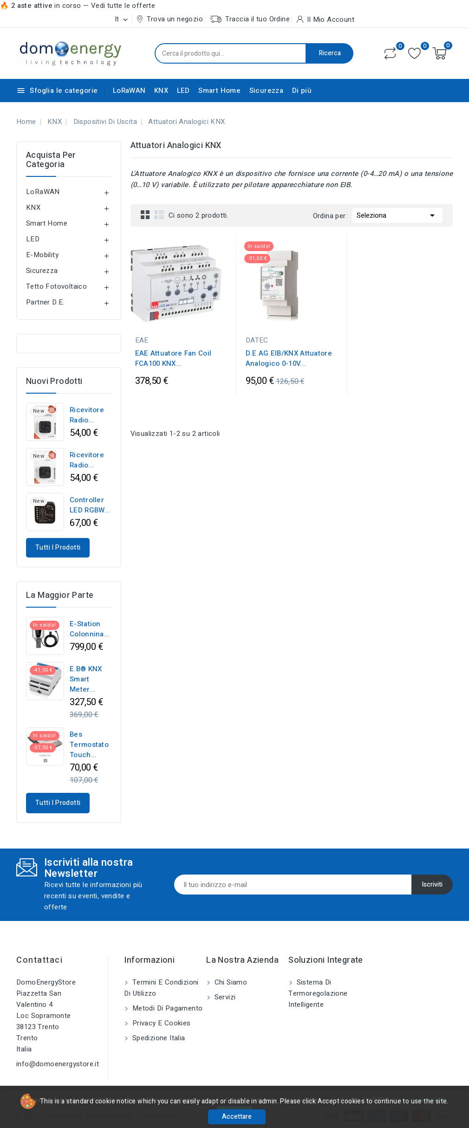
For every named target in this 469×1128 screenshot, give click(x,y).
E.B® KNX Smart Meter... (86, 679)
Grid (145, 214)
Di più (302, 90)
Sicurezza (266, 90)
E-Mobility (42, 255)
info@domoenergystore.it (57, 1064)
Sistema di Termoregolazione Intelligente (317, 993)
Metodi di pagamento (166, 1008)
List (159, 214)
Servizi (223, 997)
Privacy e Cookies (160, 1023)
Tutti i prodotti (57, 547)
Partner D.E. (45, 302)
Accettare (237, 1117)
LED (183, 90)
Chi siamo (229, 982)
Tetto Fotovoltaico (56, 286)
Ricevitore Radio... (87, 415)
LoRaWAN (129, 90)
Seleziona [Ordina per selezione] (397, 214)
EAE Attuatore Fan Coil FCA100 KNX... (173, 358)
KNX (161, 90)
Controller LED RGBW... (90, 505)
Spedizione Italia (157, 1038)
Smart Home (219, 90)
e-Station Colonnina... (90, 629)
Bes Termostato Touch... (89, 744)
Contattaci (39, 960)
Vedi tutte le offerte (123, 5)
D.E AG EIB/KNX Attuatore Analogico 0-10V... (289, 358)
